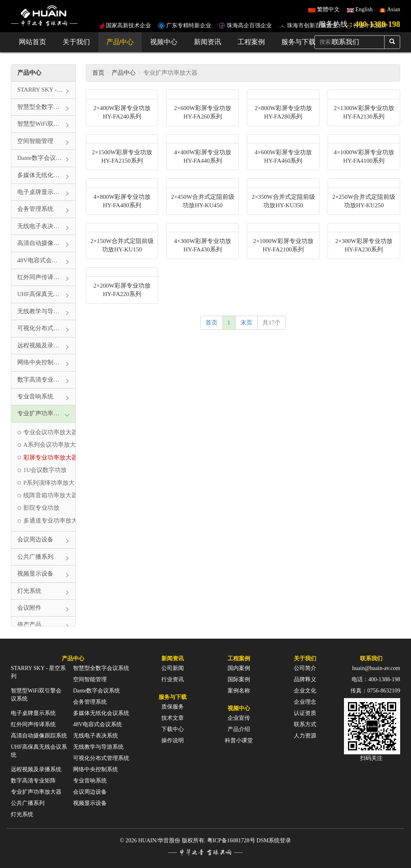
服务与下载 (298, 42)
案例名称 (239, 691)
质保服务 (172, 707)
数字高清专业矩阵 (33, 781)
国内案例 (239, 668)
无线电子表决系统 (95, 736)
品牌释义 (305, 679)
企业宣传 (239, 718)
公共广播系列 (28, 803)
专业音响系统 (90, 781)
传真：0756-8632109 (375, 691)
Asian (393, 9)
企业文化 (305, 691)
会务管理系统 (90, 702)
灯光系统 (22, 814)
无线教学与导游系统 (98, 747)
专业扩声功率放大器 (36, 792)
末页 (246, 322)
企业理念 (305, 702)
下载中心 (172, 729)
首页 (98, 72)
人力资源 (305, 736)
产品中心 (120, 42)
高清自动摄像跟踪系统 (39, 736)
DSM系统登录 (273, 840)
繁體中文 (328, 9)
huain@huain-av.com (376, 668)
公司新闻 (172, 668)
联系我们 (371, 659)
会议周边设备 (90, 792)
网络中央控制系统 (95, 769)
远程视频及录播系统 (36, 769)
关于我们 (76, 42)
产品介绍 (239, 729)
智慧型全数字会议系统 (101, 668)
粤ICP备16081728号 (231, 840)
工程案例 (251, 42)
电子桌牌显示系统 (33, 713)
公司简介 (305, 668)
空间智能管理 (90, 679)
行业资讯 (172, 679)
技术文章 (172, 718)
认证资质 (305, 713)
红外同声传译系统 (33, 724)
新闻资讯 (207, 42)
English (364, 9)
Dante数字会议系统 (96, 691)
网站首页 (32, 42)
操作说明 (172, 740)
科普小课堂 (239, 740)
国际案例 (239, 679)
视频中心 (163, 42)
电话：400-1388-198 (376, 679)
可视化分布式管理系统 (101, 758)
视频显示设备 (90, 803)
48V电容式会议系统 (97, 724)
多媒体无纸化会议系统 (101, 713)
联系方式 (305, 724)
